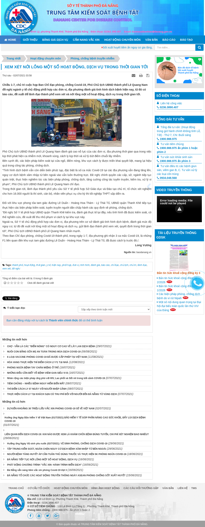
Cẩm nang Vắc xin (86, 39)
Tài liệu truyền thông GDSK (176, 235)
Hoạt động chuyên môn (122, 39)
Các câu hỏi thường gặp (141, 488)
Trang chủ (16, 488)
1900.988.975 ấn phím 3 (173, 161)
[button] (179, 208)
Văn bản (151, 39)
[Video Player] (179, 209)
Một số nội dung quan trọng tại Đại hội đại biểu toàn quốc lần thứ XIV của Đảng (179, 306)
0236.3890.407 (167, 107)
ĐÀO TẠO (186, 39)
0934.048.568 (167, 177)
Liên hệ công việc (171, 103)
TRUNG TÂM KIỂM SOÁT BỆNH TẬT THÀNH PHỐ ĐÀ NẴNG (114, 524)
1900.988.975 (167, 139)
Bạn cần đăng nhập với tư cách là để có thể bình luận (54, 320)
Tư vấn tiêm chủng (172, 144)
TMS (194, 488)
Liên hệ (182, 488)
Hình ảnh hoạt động (105, 488)
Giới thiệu (30, 39)
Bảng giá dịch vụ (55, 39)
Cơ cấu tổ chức (39, 488)
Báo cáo (168, 39)
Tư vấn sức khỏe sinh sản (176, 157)
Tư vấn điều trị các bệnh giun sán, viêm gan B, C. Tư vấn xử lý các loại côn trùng (177, 170)
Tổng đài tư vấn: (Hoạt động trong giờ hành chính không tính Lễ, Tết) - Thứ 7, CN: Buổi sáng (179, 131)
